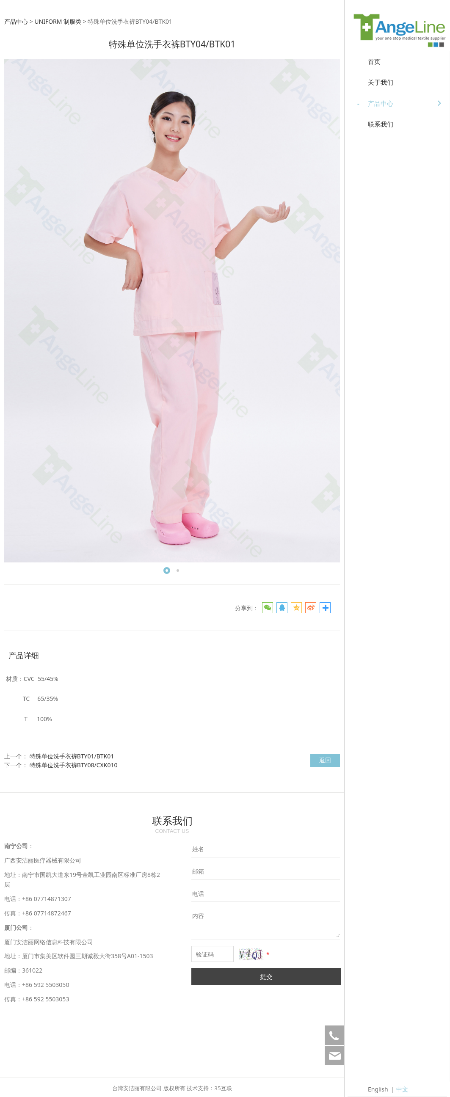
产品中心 (16, 21)
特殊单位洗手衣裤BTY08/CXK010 (74, 765)
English (378, 1089)
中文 (402, 1089)
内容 (198, 916)
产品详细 (23, 655)
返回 (325, 760)
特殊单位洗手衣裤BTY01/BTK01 (72, 756)
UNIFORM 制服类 (57, 21)
